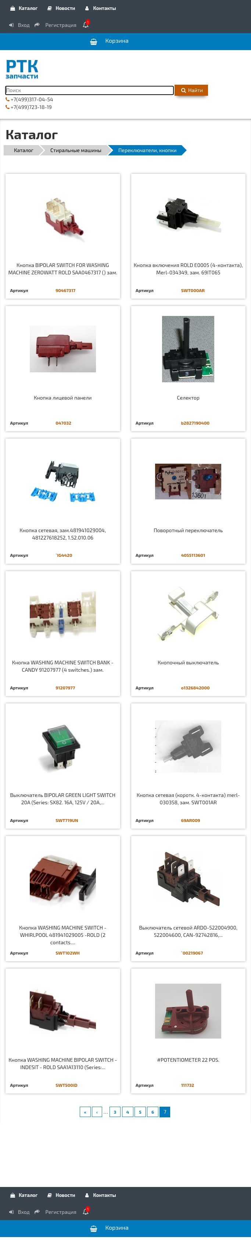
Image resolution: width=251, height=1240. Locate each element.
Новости (60, 8)
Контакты (100, 8)
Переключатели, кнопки (147, 150)
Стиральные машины (75, 150)
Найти (191, 90)
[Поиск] (89, 90)
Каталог (23, 8)
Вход (19, 25)
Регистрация (55, 25)
